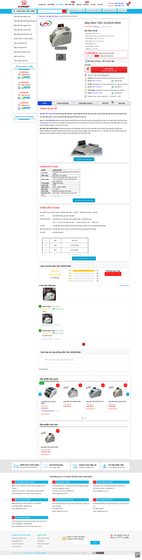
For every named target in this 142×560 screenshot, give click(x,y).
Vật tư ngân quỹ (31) (21, 61)
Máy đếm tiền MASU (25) (22, 16)
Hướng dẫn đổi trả (17, 541)
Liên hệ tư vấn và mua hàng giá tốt (98, 75)
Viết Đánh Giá (113, 274)
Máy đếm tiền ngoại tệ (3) (22, 25)
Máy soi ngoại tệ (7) (20, 47)
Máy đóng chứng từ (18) (22, 52)
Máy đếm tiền (69, 4)
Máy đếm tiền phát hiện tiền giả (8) (25, 21)
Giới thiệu (51, 4)
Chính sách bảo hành (43, 538)
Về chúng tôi (40, 541)
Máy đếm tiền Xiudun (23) (22, 30)
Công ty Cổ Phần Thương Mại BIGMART (35, 553)
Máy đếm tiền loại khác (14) (23, 34)
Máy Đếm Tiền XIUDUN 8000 (72, 401)
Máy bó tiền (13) (19, 56)
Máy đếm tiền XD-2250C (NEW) (48, 402)
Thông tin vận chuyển (43, 543)
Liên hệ (100, 4)
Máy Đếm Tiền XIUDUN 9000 (117, 401)
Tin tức (93, 4)
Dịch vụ (79, 4)
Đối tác (86, 4)
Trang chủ (42, 4)
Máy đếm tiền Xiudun (52, 16)
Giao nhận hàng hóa (17, 543)
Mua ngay (109, 70)
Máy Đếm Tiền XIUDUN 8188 (94, 401)
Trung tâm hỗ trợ (16, 546)
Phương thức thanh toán (19, 538)
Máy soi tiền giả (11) (20, 43)
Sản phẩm (59, 4)
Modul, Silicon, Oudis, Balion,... (24, 38)
